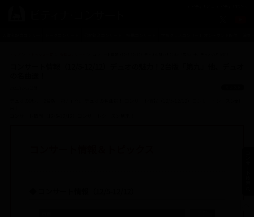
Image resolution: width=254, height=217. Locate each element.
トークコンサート (62, 35)
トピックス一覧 (40, 54)
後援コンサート (72, 54)
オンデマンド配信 (220, 35)
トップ (15, 54)
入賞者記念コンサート (22, 35)
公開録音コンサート (103, 35)
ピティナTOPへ (231, 6)
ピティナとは (200, 6)
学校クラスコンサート (181, 35)
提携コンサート (141, 35)
